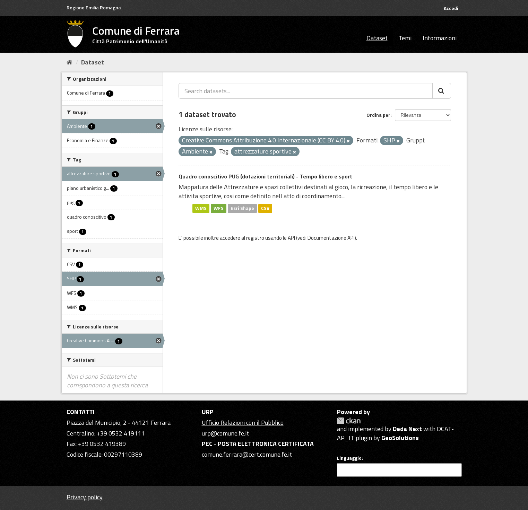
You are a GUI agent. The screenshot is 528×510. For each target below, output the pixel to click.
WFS (219, 208)
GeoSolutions (400, 437)
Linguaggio (349, 458)
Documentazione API (331, 238)
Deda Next (407, 428)
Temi (405, 38)
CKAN (349, 420)
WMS (201, 208)
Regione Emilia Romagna (94, 7)
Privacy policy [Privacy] (85, 497)
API (291, 238)
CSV (265, 208)
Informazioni (440, 38)
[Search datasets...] (306, 91)
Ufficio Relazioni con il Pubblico (243, 422)
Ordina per (378, 114)
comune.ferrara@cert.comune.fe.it (247, 454)
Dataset (377, 38)
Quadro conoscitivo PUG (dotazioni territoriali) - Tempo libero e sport (265, 176)
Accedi (451, 8)
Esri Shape (242, 208)
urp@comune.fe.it (225, 433)
